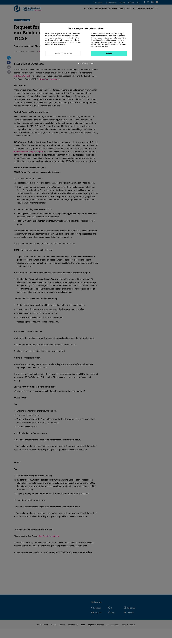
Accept (109, 53)
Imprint (91, 63)
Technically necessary (63, 53)
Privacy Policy (83, 63)
